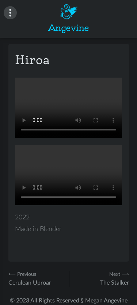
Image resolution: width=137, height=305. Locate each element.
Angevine (68, 27)
